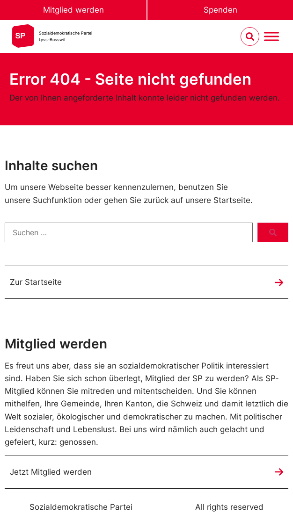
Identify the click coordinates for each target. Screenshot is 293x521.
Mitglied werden (73, 9)
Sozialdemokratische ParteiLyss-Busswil (65, 36)
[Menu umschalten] (271, 36)
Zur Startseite (36, 282)
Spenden (220, 9)
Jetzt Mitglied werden (51, 472)
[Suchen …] (129, 232)
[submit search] (272, 232)
